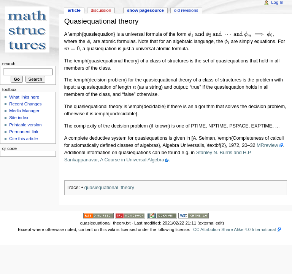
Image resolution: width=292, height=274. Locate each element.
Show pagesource (145, 10)
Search (9, 63)
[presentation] (230, 34)
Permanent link (23, 131)
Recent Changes (25, 104)
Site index (18, 117)
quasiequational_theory (109, 187)
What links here (24, 97)
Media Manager (24, 110)
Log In (277, 2)
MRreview (267, 145)
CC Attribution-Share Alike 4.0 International (234, 229)
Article (74, 10)
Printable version (25, 125)
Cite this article (23, 138)
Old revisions (186, 10)
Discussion (101, 10)
